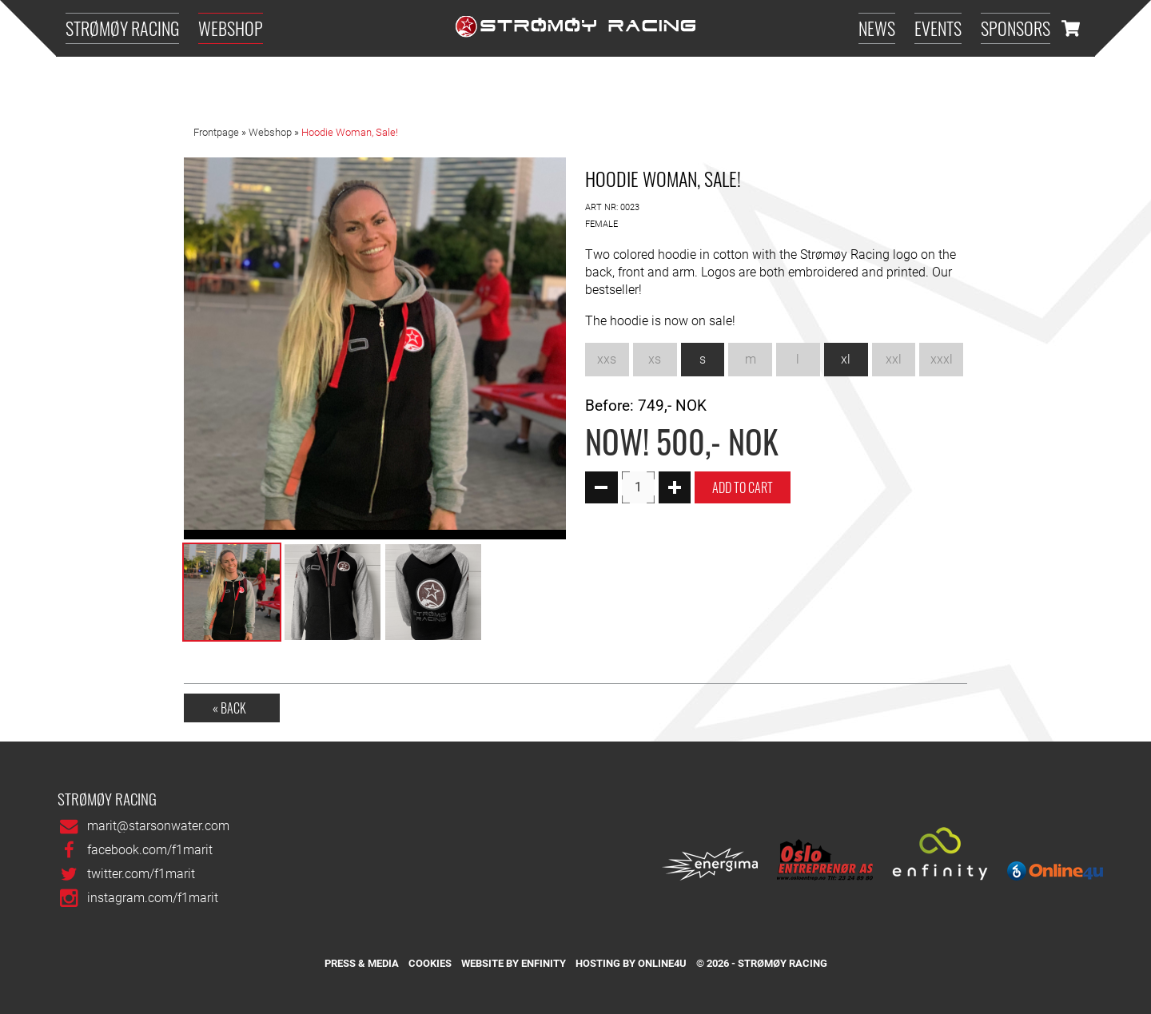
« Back (229, 708)
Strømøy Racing (122, 27)
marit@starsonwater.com (158, 825)
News (876, 27)
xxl (894, 359)
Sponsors (1015, 27)
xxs (606, 359)
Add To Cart (742, 487)
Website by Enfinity (513, 963)
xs (654, 359)
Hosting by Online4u (631, 963)
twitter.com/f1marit (141, 873)
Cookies (430, 963)
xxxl (941, 359)
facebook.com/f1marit (150, 849)
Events (938, 27)
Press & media (362, 963)
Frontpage (216, 133)
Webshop (230, 27)
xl (845, 359)
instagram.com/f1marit (152, 897)
